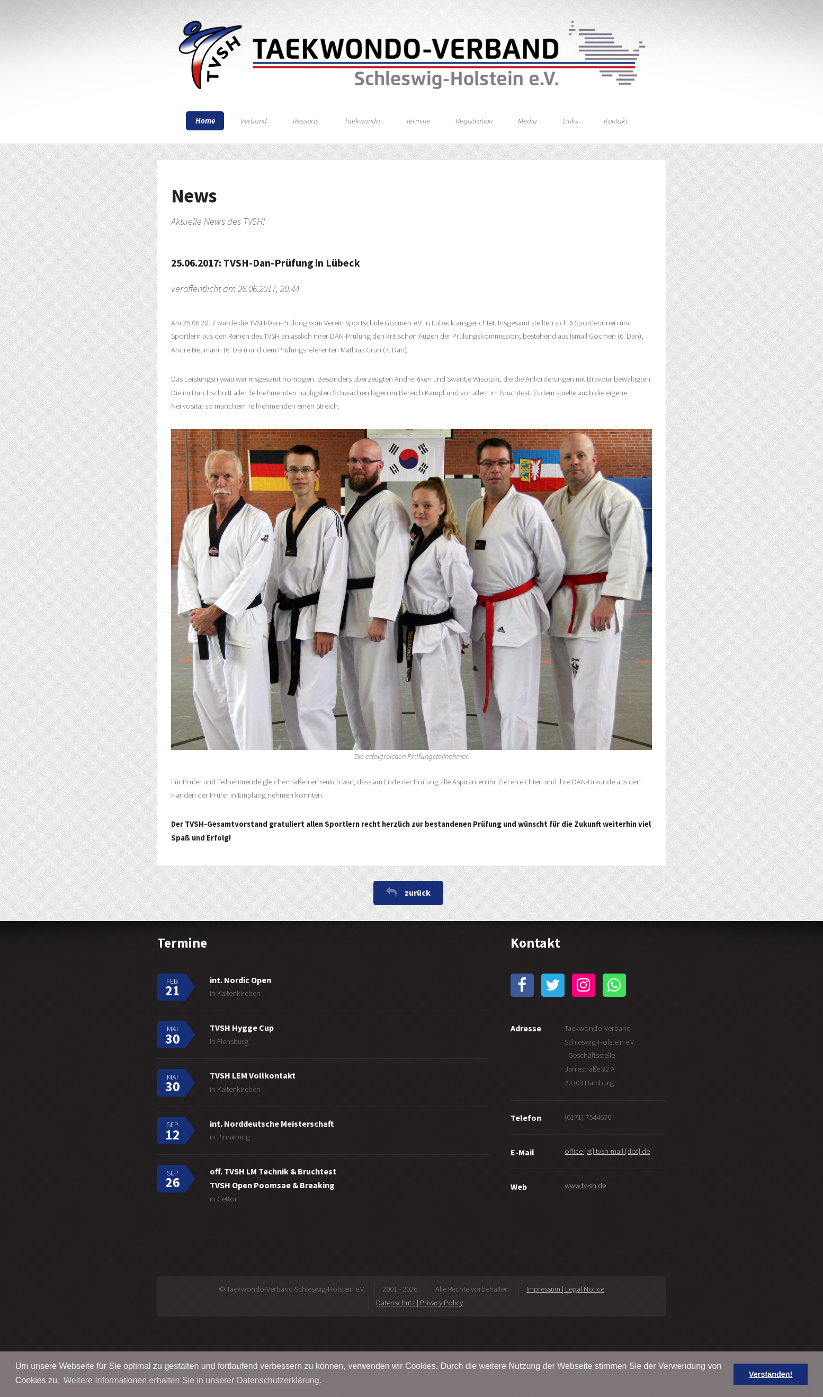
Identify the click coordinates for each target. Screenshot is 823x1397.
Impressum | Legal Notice (565, 1289)
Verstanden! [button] (770, 1374)
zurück (418, 892)
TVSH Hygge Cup (242, 1027)
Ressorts (306, 121)
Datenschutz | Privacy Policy (419, 1302)
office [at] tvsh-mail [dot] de (607, 1151)
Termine (418, 121)
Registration (474, 121)
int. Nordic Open (240, 980)
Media (527, 121)
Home (205, 121)
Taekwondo (362, 121)
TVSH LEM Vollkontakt (253, 1075)
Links (570, 121)
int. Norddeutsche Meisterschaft (272, 1123)
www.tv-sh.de (585, 1185)
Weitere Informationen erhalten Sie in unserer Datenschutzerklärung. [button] (192, 1380)
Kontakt (616, 121)
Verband (253, 121)
